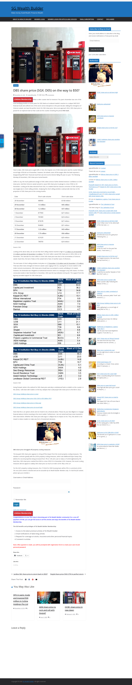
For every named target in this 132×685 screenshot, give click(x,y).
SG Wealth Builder (27, 8)
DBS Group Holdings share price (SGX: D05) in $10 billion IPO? (32, 398)
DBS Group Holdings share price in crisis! (25, 394)
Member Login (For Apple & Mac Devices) (62, 19)
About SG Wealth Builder (22, 19)
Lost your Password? (19, 510)
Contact (100, 19)
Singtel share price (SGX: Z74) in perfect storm (68, 574)
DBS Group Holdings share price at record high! (27, 407)
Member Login (39, 19)
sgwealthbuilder (32, 95)
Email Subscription (87, 19)
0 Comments (50, 95)
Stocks (16, 85)
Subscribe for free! (96, 49)
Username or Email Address (23, 477)
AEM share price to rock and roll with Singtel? (47, 610)
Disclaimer (110, 19)
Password (16, 488)
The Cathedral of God (107, 204)
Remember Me (20, 500)
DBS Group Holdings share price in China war (27, 403)
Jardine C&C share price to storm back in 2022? (29, 574)
